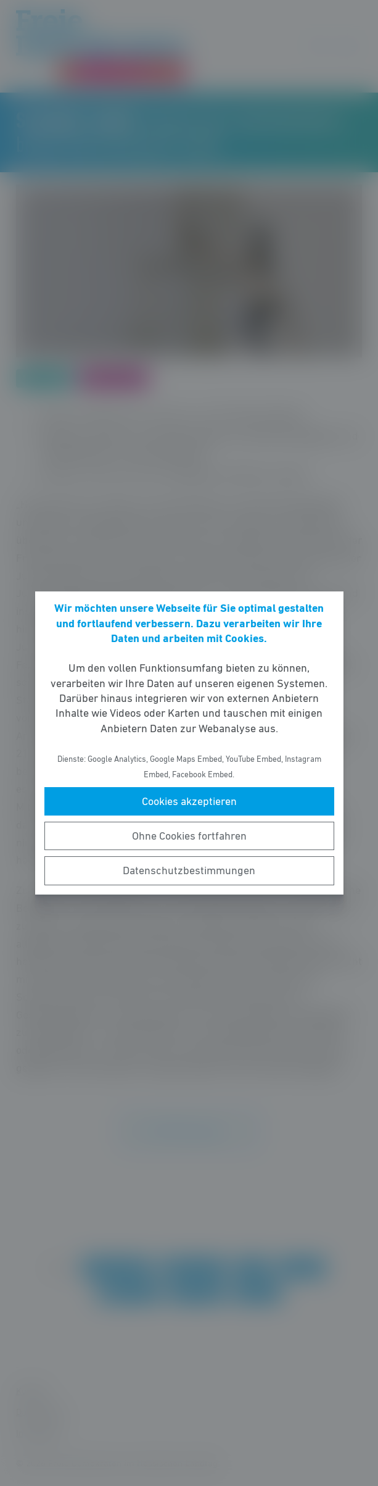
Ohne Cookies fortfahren (189, 836)
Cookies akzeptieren (189, 801)
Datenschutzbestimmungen (189, 870)
